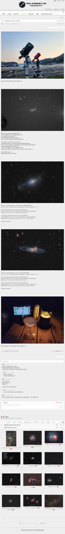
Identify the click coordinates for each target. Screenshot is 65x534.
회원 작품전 (6, 416)
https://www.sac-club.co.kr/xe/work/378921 (12, 23)
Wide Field (36, 422)
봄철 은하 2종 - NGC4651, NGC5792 (12, 20)
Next (44, 523)
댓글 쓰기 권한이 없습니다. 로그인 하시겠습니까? (12, 405)
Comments (5, 361)
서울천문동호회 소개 (48, 9)
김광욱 (57, 427)
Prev (20, 523)
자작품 (48, 422)
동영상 (43, 422)
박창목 (3, 395)
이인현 (2, 23)
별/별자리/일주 (27, 422)
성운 (14, 422)
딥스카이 (8, 422)
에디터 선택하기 (59, 402)
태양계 (20, 422)
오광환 (3, 364)
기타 (53, 422)
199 (41, 523)
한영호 (3, 379)
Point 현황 (62, 9)
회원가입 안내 (56, 9)
